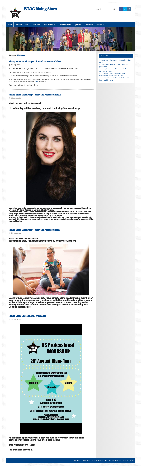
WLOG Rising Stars (40, 9)
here (36, 82)
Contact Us (100, 25)
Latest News (36, 25)
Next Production (49, 25)
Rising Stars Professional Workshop (27, 316)
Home (9, 25)
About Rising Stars (21, 25)
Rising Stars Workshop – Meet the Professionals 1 (34, 230)
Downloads (89, 25)
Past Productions (65, 25)
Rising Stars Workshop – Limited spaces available (35, 61)
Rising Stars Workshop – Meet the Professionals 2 (35, 94)
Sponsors (78, 25)
